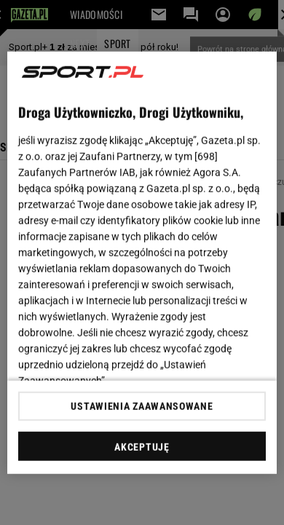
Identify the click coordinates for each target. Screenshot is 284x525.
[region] (142, 262)
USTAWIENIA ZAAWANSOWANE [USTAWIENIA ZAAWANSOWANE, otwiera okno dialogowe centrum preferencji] (142, 406)
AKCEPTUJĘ (141, 447)
